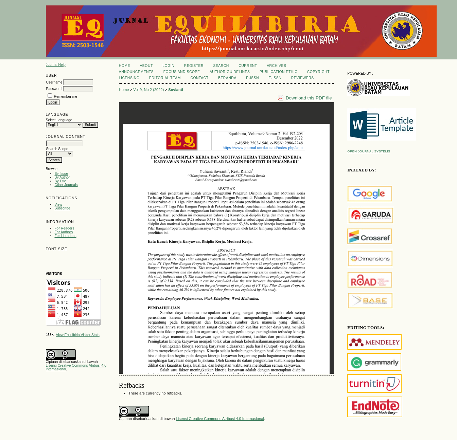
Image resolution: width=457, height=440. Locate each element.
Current (248, 66)
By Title (60, 181)
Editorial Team (165, 78)
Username (54, 82)
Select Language (59, 120)
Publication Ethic (278, 72)
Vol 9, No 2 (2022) (148, 90)
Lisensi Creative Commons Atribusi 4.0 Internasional (220, 419)
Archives (276, 66)
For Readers (64, 228)
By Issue (61, 174)
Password (54, 89)
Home (124, 66)
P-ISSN (252, 78)
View (58, 204)
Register (194, 66)
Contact (199, 78)
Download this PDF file (309, 97)
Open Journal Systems (368, 151)
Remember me (65, 96)
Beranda (227, 78)
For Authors (64, 232)
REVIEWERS (302, 78)
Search (221, 66)
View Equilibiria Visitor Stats (77, 335)
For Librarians (65, 236)
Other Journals (66, 185)
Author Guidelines (230, 72)
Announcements (136, 72)
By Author (62, 177)
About (146, 66)
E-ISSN (275, 78)
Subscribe (62, 208)
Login (168, 66)
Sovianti (175, 90)
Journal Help (56, 65)
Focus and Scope (181, 72)
